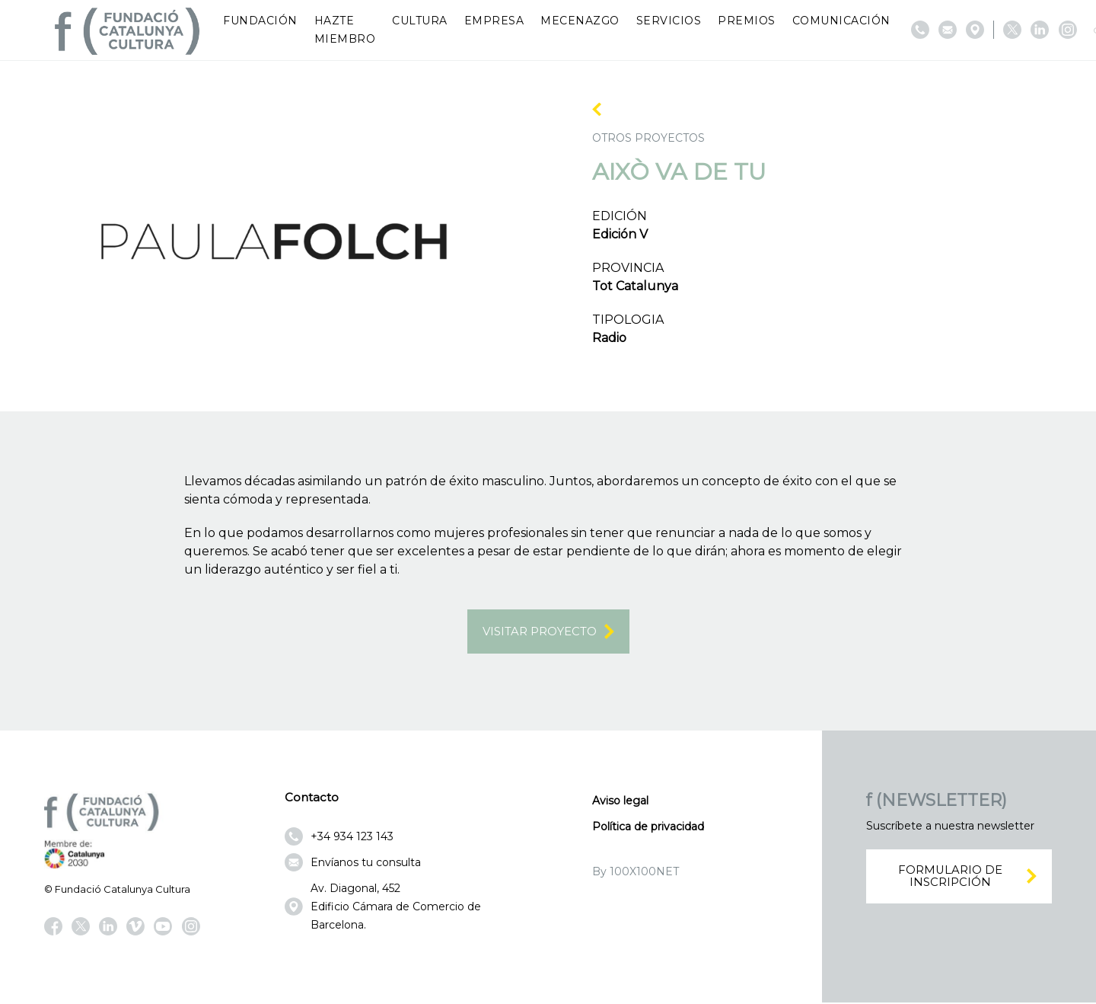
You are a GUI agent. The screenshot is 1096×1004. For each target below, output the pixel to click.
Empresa (494, 20)
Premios (747, 20)
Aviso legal (620, 802)
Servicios (669, 20)
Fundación (260, 20)
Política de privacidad (648, 828)
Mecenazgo (580, 20)
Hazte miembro (345, 30)
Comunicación (841, 20)
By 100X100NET (635, 873)
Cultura (420, 20)
